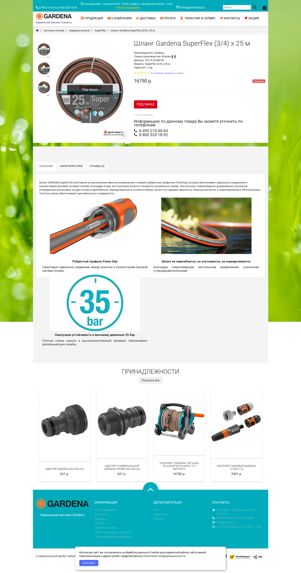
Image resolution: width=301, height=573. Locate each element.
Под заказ (145, 113)
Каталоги (159, 527)
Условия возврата (105, 518)
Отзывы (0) (97, 174)
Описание (46, 174)
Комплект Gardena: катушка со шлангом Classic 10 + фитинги (179, 474)
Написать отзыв (173, 81)
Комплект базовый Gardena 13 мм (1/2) (236, 476)
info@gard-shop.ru (224, 531)
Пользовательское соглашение (113, 545)
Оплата (99, 531)
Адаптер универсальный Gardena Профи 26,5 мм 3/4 (122, 476)
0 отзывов (157, 81)
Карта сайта (161, 523)
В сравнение (143, 123)
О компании (102, 523)
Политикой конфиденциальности (164, 556)
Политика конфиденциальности (113, 540)
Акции (157, 518)
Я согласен (88, 563)
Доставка (100, 527)
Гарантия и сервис (106, 536)
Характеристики (71, 174)
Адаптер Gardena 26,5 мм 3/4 (64, 477)
